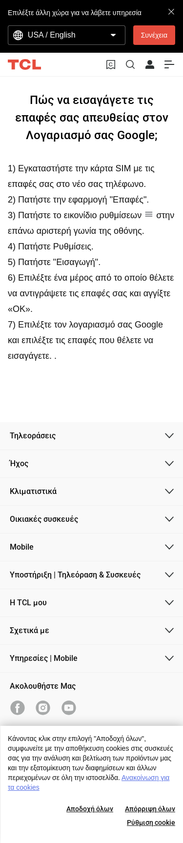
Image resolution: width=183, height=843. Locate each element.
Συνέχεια (154, 35)
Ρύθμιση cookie (151, 822)
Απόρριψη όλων (150, 809)
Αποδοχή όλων (89, 809)
